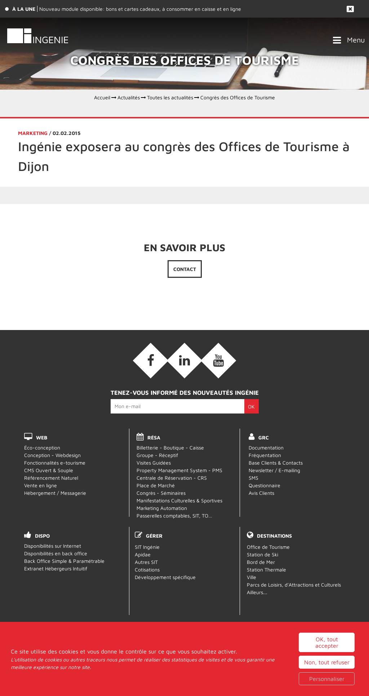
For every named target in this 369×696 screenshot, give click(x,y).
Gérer (154, 536)
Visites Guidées (154, 463)
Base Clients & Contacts (276, 463)
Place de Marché (156, 485)
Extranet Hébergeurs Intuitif (55, 568)
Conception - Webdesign (52, 455)
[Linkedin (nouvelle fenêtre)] (184, 360)
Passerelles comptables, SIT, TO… (174, 515)
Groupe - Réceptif (157, 455)
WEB (41, 437)
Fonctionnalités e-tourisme (54, 463)
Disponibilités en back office (55, 553)
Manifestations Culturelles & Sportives (179, 500)
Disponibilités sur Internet (52, 546)
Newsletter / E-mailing (274, 470)
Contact (184, 269)
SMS (253, 478)
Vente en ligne (40, 485)
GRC (263, 437)
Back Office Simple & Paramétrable (64, 561)
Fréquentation (265, 455)
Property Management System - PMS (179, 470)
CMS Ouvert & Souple (48, 470)
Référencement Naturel (51, 478)
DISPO (42, 536)
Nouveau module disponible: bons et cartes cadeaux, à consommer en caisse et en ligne (140, 9)
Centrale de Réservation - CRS (172, 478)
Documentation (266, 447)
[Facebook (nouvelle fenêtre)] (150, 360)
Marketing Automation (162, 508)
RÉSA (153, 437)
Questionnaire (264, 485)
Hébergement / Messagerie (55, 493)
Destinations (274, 536)
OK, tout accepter (326, 672)
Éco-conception (42, 447)
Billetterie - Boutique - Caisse (170, 447)
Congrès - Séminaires (161, 493)
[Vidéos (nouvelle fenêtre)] (218, 360)
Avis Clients (261, 493)
